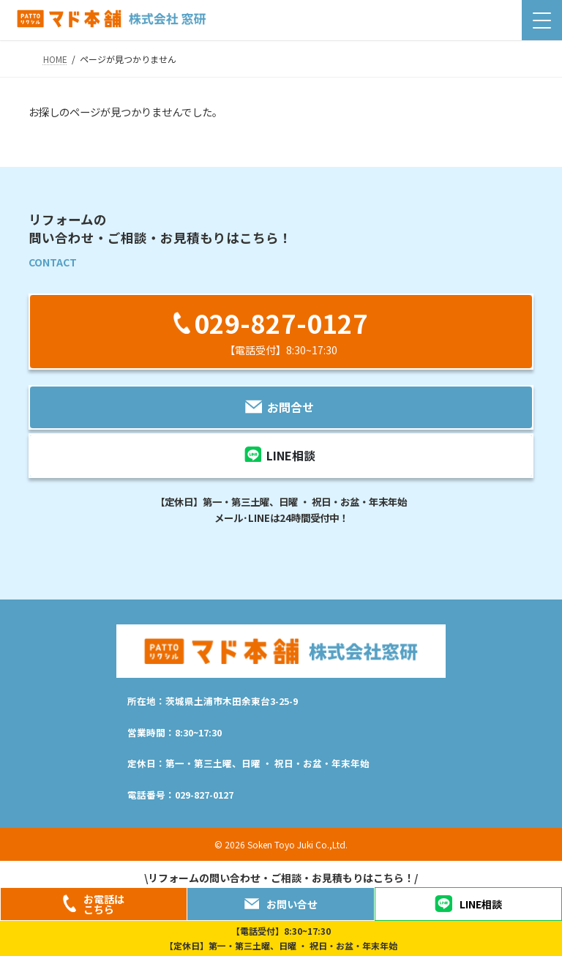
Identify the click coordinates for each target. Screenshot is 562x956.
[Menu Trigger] (542, 20)
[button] (281, 331)
